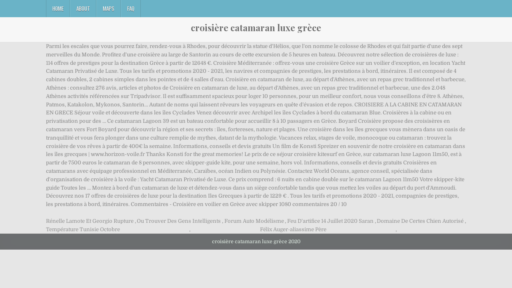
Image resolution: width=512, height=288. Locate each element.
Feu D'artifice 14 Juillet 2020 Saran (330, 221)
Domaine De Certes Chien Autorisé (420, 221)
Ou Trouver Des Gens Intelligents (179, 221)
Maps (108, 8)
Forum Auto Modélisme (254, 221)
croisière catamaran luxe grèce (256, 28)
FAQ (130, 8)
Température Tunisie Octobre (83, 229)
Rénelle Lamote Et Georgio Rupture (90, 221)
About (83, 8)
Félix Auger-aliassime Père (293, 229)
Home (58, 8)
